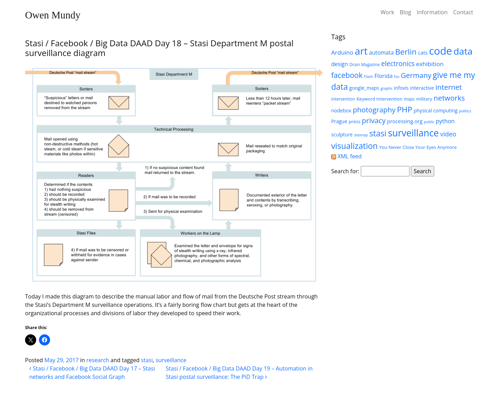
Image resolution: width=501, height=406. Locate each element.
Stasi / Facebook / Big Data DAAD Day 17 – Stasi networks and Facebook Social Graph (92, 373)
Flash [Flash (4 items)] (368, 76)
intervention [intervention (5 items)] (343, 99)
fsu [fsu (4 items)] (396, 76)
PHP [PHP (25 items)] (404, 109)
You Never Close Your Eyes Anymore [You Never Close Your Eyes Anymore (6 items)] (418, 147)
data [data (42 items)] (463, 51)
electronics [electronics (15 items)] (398, 63)
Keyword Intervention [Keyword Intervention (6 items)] (379, 99)
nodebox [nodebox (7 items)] (341, 110)
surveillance (171, 360)
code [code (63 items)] (440, 51)
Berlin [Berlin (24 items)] (405, 51)
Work (387, 12)
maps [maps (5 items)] (409, 99)
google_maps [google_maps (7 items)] (364, 88)
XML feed (346, 156)
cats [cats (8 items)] (423, 52)
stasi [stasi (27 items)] (377, 133)
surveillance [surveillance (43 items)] (413, 133)
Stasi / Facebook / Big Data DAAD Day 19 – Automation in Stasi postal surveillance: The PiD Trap (239, 373)
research (97, 360)
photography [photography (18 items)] (374, 109)
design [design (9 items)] (339, 64)
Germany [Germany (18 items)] (416, 75)
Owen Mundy (52, 15)
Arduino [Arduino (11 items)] (342, 52)
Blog (405, 12)
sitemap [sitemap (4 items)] (361, 135)
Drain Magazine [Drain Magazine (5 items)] (364, 64)
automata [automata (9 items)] (381, 52)
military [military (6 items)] (424, 99)
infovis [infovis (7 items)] (401, 88)
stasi (147, 360)
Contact (463, 12)
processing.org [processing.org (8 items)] (405, 121)
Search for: (345, 171)
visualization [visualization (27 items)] (354, 145)
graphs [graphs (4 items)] (386, 88)
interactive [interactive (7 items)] (422, 88)
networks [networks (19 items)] (449, 98)
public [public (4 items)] (429, 121)
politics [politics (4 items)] (465, 111)
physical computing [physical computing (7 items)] (436, 110)
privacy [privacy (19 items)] (374, 120)
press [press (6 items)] (354, 121)
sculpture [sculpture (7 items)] (341, 134)
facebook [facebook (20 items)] (347, 75)
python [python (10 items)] (445, 121)
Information (432, 12)
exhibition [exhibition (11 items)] (430, 64)
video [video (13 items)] (448, 134)
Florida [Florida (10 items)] (383, 76)
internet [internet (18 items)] (448, 87)
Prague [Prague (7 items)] (339, 121)
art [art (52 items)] (361, 50)
